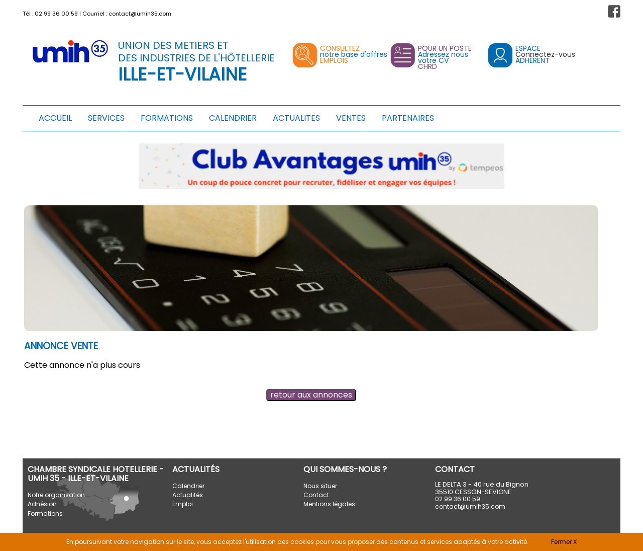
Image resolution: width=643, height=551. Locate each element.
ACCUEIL (55, 118)
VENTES (351, 118)
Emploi (182, 504)
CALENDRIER (233, 118)
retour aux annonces (311, 395)
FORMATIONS (167, 118)
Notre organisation (56, 495)
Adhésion (42, 504)
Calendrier (188, 486)
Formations (45, 513)
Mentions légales (329, 504)
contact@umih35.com (140, 14)
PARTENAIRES (408, 118)
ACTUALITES (296, 118)
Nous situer (320, 486)
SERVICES (106, 118)
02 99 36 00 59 (56, 14)
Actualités (187, 495)
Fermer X (564, 541)
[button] (614, 11)
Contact (316, 495)
